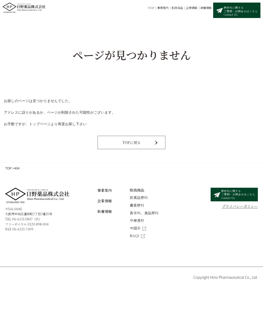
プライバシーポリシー (240, 206)
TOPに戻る (132, 142)
